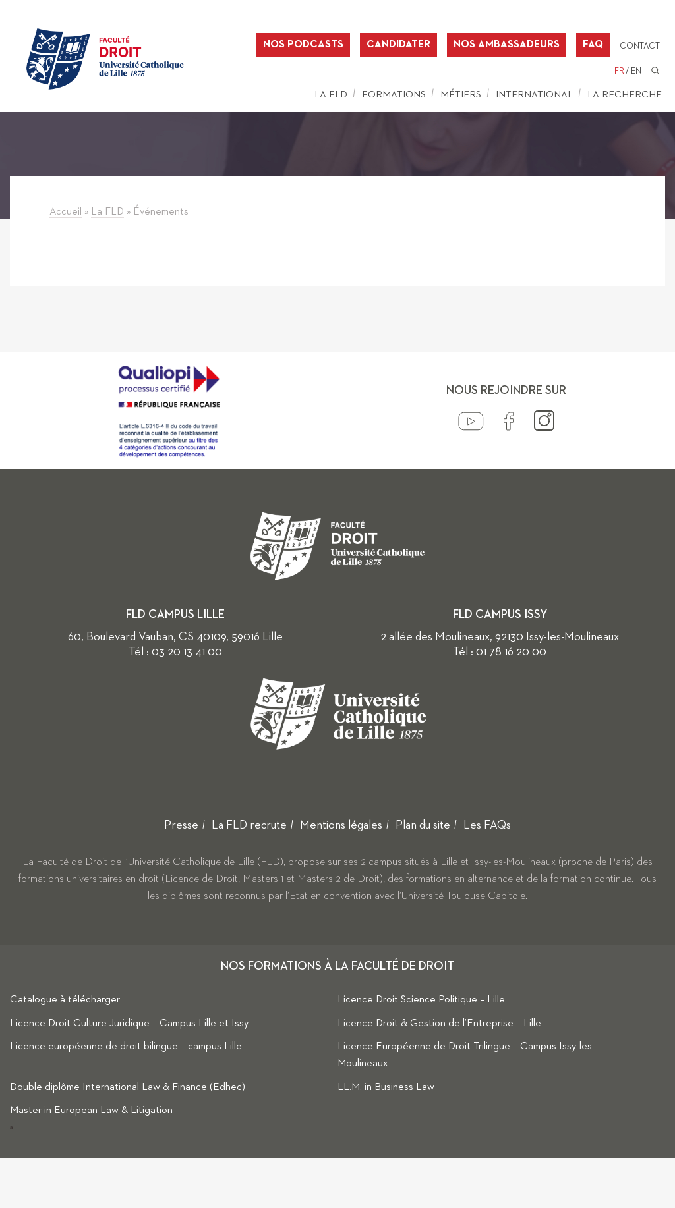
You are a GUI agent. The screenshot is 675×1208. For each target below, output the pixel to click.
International (534, 94)
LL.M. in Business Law (386, 1087)
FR (619, 71)
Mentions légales (341, 825)
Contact (640, 46)
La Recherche (624, 94)
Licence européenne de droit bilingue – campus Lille (126, 1046)
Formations (394, 94)
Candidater (398, 45)
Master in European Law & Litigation (91, 1110)
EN (636, 71)
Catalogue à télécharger (65, 1000)
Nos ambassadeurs (507, 45)
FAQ (593, 45)
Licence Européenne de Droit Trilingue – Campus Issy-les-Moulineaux (466, 1055)
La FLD (330, 94)
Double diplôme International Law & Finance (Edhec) (127, 1087)
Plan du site (423, 825)
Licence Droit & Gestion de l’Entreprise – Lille (439, 1023)
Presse (181, 825)
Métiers (460, 94)
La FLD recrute (249, 825)
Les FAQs (487, 825)
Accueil (65, 212)
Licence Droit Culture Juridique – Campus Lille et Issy (129, 1023)
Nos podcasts (303, 45)
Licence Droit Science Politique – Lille (421, 1000)
